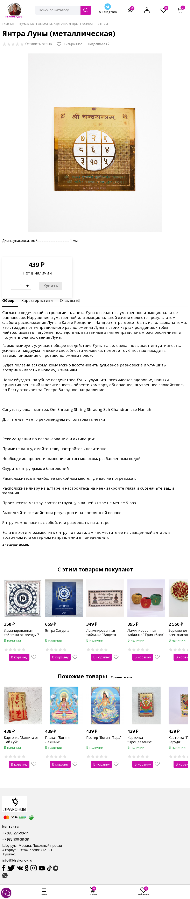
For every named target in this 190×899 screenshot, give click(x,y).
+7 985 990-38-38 (15, 839)
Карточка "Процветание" (139, 739)
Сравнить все (121, 677)
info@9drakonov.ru (17, 860)
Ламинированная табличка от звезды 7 (21, 632)
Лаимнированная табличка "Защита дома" (101, 634)
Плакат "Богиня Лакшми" (57, 739)
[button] (6, 893)
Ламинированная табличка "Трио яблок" (145, 632)
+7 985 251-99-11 (15, 833)
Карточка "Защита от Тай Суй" (21, 739)
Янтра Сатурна (57, 630)
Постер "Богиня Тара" (103, 737)
